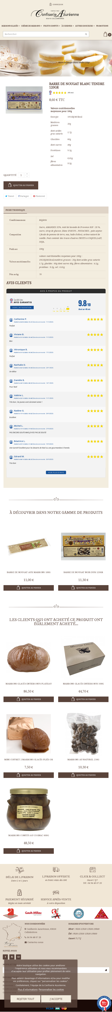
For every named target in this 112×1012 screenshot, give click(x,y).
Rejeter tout (25, 999)
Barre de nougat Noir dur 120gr (83, 572)
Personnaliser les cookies (51, 989)
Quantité (10, 175)
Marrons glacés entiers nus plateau (29, 684)
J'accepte (56, 999)
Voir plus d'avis (56, 473)
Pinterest (39, 196)
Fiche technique (15, 210)
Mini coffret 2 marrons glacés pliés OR (28, 760)
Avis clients (18, 283)
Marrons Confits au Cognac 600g (28, 835)
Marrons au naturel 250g (83, 760)
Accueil (25, 63)
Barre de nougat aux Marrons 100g (29, 572)
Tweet (9, 196)
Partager (23, 196)
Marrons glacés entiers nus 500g (83, 684)
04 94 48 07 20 (34, 937)
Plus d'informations (28, 989)
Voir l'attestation (22, 308)
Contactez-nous (35, 942)
